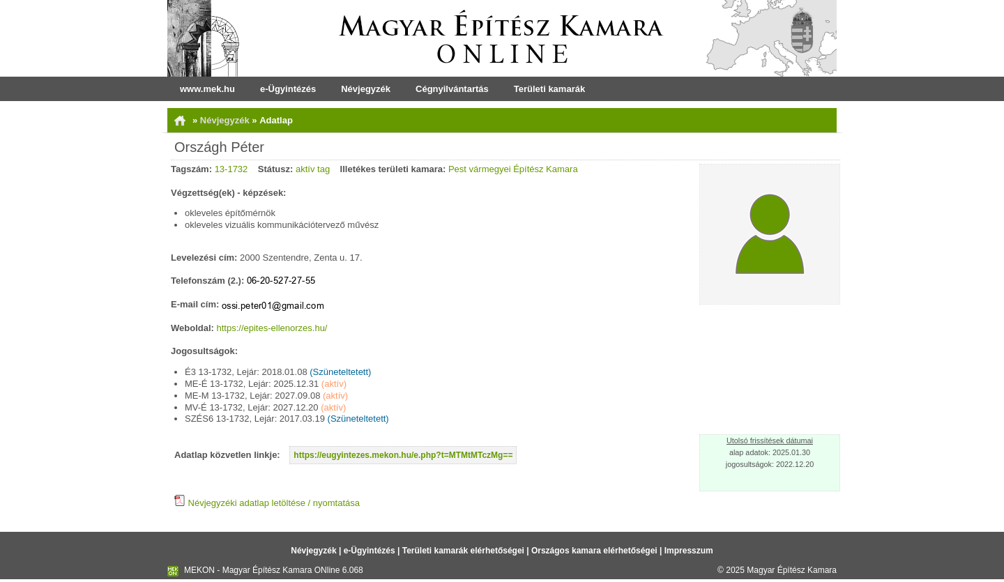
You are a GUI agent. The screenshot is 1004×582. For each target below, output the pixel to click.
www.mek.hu (207, 89)
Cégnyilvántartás (452, 89)
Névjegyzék (365, 89)
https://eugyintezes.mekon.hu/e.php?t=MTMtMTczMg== (403, 455)
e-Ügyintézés (288, 89)
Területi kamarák (549, 89)
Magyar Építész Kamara (792, 570)
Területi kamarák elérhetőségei (463, 551)
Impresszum (688, 551)
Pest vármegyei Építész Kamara (513, 169)
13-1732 (231, 169)
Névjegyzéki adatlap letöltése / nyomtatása (267, 503)
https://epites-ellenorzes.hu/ (272, 328)
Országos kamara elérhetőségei (594, 551)
